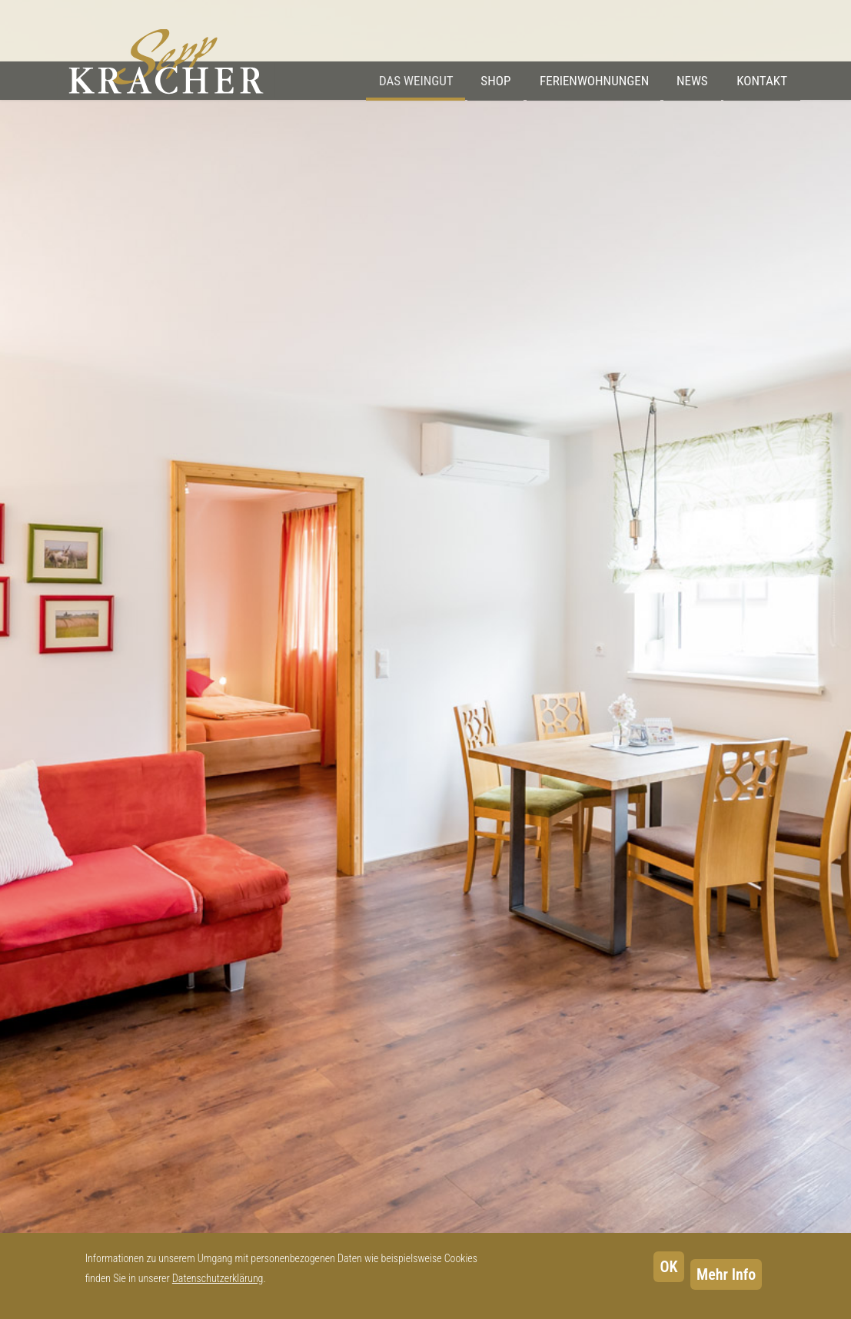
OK (668, 1267)
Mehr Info (726, 1274)
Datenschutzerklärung (218, 1278)
